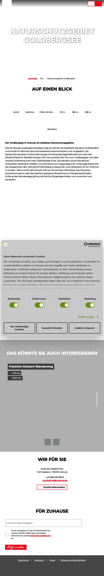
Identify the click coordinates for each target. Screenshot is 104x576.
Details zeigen (86, 316)
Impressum (39, 560)
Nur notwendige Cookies (19, 328)
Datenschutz (23, 560)
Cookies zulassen (85, 328)
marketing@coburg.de (54, 480)
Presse (52, 560)
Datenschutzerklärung (40, 536)
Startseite (32, 79)
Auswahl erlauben (52, 328)
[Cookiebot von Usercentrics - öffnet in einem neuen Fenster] (86, 244)
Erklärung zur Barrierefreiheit (73, 560)
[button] (70, 3)
